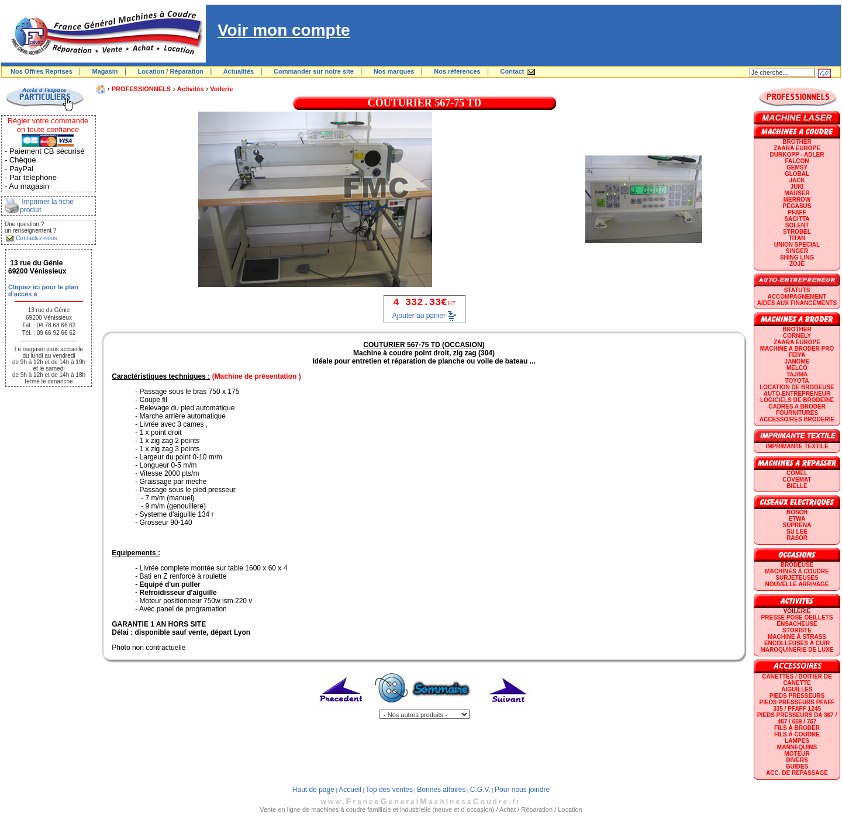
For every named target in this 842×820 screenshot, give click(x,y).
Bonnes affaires (441, 790)
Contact (512, 71)
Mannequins (797, 747)
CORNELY (797, 336)
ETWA (797, 518)
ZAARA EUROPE (797, 148)
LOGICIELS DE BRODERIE (797, 400)
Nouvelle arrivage (797, 584)
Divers (797, 760)
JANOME (797, 361)
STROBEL (797, 232)
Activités (190, 88)
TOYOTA (797, 381)
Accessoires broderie (797, 419)
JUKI (797, 187)
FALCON (797, 161)
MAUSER (796, 193)
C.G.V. (480, 790)
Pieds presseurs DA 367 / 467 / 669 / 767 (797, 718)
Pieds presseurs (796, 696)
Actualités (238, 71)
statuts (797, 290)
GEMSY (797, 167)
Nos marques (394, 71)
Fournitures (797, 413)
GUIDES (797, 766)
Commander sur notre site (314, 71)
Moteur (796, 753)
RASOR (797, 538)
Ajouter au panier (419, 316)
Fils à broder (797, 728)
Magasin (105, 71)
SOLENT (797, 225)
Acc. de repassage (797, 773)
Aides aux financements (797, 303)
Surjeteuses (796, 578)
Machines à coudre (797, 571)
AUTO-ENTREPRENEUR (797, 393)
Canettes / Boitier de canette (796, 679)
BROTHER (796, 142)
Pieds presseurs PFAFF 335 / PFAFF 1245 (797, 705)
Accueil (350, 790)
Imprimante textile (796, 446)
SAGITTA (796, 219)
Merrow (797, 199)
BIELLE (797, 486)
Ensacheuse (797, 624)
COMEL (797, 473)
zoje (797, 264)
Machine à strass (797, 637)
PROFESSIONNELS (141, 88)
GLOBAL (797, 174)
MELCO (797, 368)
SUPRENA (797, 525)
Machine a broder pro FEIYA (797, 351)
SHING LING (797, 257)
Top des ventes (389, 790)
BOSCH (797, 512)
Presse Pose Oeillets (797, 617)
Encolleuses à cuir (797, 643)
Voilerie (221, 88)
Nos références (457, 71)
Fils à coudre (797, 734)
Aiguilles (796, 689)
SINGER (797, 251)
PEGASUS (797, 206)
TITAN (797, 238)
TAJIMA (797, 374)
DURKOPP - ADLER (797, 154)
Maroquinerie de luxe (796, 649)
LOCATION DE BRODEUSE (797, 387)
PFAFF (797, 212)
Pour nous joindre (522, 790)
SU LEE (797, 531)
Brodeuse (797, 565)
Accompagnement (797, 296)
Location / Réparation (170, 71)
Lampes (797, 741)
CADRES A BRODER (797, 406)
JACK (797, 180)
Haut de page (313, 790)
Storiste (797, 630)
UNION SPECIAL (797, 244)
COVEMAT (796, 479)
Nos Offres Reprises (42, 71)
